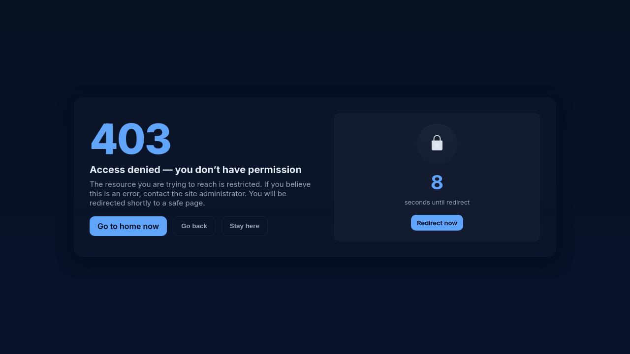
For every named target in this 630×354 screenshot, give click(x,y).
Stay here (244, 226)
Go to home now (128, 226)
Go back (194, 226)
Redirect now (437, 223)
